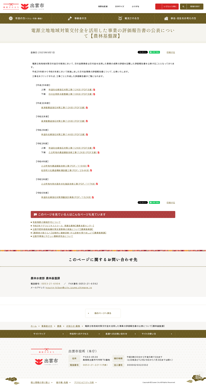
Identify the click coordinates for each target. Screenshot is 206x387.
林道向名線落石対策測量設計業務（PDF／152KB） (66, 197)
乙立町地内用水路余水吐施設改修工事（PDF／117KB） (68, 184)
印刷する (171, 52)
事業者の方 (47, 326)
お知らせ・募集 (73, 326)
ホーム (34, 326)
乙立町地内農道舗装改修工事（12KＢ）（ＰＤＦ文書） (73, 152)
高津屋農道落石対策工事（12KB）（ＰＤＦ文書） (63, 108)
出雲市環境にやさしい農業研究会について (53, 236)
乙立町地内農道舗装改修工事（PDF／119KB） (64, 166)
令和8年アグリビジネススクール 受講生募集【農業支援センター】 (63, 226)
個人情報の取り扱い (40, 382)
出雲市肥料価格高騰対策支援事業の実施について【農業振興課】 (63, 229)
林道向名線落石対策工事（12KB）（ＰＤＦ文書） (71, 148)
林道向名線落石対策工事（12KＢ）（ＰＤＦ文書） (71, 90)
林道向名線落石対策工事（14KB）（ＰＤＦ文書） (63, 134)
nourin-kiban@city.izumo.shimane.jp (69, 288)
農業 (59, 326)
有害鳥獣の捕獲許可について (47, 222)
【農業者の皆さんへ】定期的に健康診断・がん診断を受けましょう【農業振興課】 (69, 233)
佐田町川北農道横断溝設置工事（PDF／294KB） (65, 170)
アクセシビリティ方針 (84, 382)
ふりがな (130, 6)
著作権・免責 (62, 382)
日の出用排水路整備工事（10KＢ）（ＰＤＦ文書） (71, 94)
